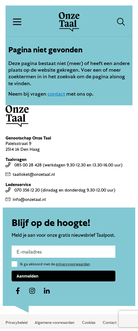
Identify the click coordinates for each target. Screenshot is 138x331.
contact (56, 93)
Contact (109, 322)
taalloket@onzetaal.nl (30, 174)
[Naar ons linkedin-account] (47, 291)
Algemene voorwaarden (55, 322)
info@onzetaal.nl (26, 199)
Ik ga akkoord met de (55, 264)
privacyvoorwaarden (73, 264)
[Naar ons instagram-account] (32, 291)
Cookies (88, 322)
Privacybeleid (17, 322)
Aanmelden (27, 276)
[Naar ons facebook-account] (18, 291)
